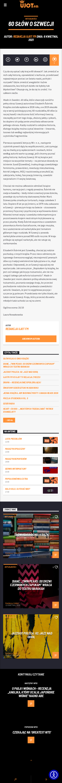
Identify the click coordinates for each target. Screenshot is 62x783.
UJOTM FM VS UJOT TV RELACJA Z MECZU (21, 377)
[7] (54, 60)
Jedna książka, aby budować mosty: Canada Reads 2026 (30, 393)
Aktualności (31, 19)
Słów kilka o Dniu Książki (16, 358)
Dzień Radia (8, 403)
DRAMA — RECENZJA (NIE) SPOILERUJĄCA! (22, 382)
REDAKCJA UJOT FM (24, 36)
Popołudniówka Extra (16, 478)
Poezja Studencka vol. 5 (15, 398)
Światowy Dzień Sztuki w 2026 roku (20, 387)
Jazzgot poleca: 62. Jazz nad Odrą (20, 371)
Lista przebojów (13, 438)
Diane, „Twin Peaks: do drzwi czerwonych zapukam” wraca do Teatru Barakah (29, 365)
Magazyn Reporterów (16, 458)
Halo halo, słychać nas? (17, 488)
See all (9, 420)
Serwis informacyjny (15, 468)
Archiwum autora (31, 338)
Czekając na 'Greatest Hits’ (32, 732)
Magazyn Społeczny (15, 448)
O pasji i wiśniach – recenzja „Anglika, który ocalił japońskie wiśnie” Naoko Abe (31, 692)
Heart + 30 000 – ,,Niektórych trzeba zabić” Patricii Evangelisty (28, 410)
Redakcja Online (12, 553)
